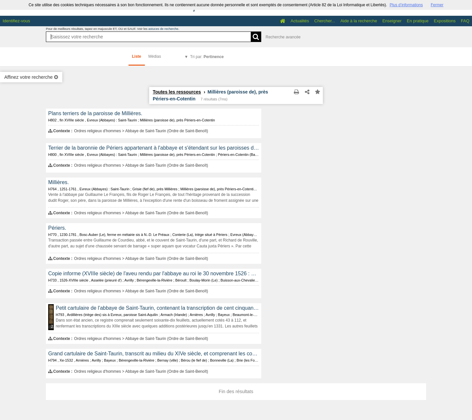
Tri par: (207, 56)
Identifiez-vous (16, 20)
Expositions (445, 20)
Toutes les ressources (177, 91)
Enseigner (392, 20)
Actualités (299, 20)
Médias (154, 56)
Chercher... (324, 20)
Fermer (437, 5)
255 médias (52, 326)
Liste (136, 56)
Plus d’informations (406, 5)
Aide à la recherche (358, 20)
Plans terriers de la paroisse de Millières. (95, 113)
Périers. (57, 228)
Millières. (58, 182)
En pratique (418, 20)
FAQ (465, 20)
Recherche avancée (283, 37)
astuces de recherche (163, 29)
